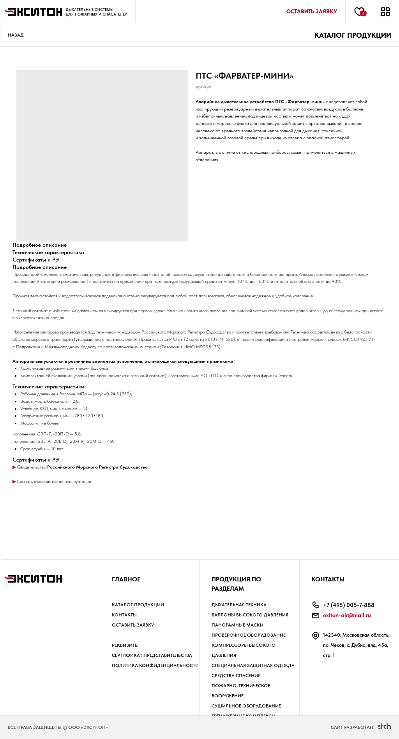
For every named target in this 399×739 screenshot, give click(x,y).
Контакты (124, 615)
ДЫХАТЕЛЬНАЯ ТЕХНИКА (239, 604)
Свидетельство (31, 467)
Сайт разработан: (352, 727)
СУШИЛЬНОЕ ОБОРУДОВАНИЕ (246, 706)
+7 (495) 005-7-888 (348, 605)
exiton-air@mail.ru (347, 615)
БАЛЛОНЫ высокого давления (250, 615)
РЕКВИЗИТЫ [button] (125, 645)
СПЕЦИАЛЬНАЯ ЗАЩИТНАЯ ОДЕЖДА (253, 665)
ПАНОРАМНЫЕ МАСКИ (237, 625)
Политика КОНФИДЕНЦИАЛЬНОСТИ (155, 665)
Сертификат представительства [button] (152, 655)
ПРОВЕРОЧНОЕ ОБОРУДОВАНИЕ (249, 635)
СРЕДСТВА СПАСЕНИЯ (236, 675)
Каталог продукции (138, 604)
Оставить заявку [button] (133, 625)
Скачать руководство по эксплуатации (53, 481)
